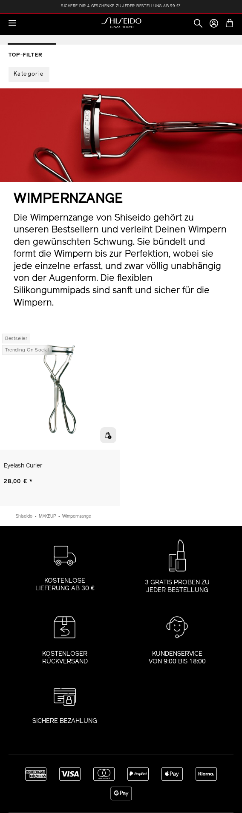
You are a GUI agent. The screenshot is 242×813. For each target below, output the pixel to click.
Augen (106, 34)
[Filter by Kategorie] (29, 74)
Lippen (134, 34)
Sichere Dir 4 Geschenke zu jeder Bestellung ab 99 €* (121, 6)
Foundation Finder (182, 34)
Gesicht (75, 34)
